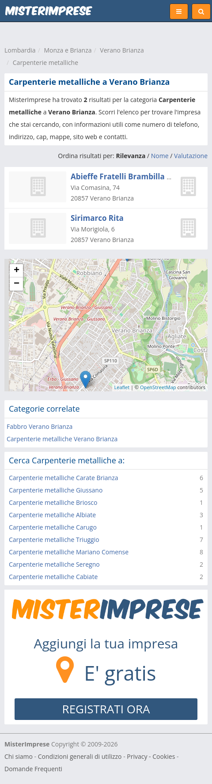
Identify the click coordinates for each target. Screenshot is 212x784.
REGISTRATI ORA (106, 709)
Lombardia (20, 50)
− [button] (16, 284)
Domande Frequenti (33, 769)
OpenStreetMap (158, 387)
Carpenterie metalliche (45, 62)
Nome (160, 155)
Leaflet (122, 387)
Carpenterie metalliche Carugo (53, 527)
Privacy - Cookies (151, 756)
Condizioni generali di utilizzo (80, 756)
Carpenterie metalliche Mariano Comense (69, 552)
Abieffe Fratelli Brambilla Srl (123, 176)
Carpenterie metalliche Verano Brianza (62, 439)
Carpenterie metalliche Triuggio (54, 539)
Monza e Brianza (67, 50)
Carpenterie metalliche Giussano (55, 490)
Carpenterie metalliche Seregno (54, 564)
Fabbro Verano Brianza (39, 426)
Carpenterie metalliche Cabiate (53, 576)
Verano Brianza (122, 50)
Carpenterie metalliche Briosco (53, 502)
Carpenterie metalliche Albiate (52, 515)
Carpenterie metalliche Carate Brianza (63, 477)
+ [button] (16, 270)
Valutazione (191, 155)
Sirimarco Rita (97, 218)
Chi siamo (18, 756)
